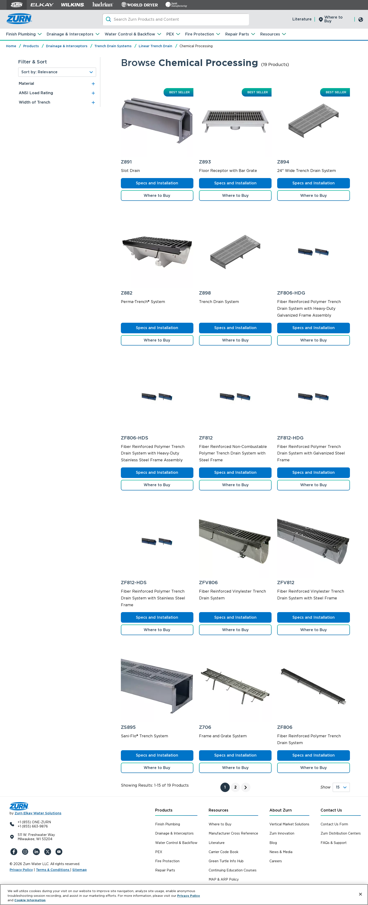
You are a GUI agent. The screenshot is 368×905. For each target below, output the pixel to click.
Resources (270, 34)
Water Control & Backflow (130, 34)
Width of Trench (34, 102)
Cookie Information (30, 900)
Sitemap (79, 870)
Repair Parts (237, 34)
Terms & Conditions (53, 870)
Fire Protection (199, 34)
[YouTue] (59, 851)
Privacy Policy (21, 870)
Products (31, 46)
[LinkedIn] (37, 851)
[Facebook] (14, 851)
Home (11, 46)
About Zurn (280, 810)
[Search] (175, 19)
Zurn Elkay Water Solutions (38, 813)
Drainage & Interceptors (70, 34)
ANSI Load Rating (36, 93)
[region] (184, 894)
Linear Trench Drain (155, 46)
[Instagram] (25, 851)
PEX (170, 34)
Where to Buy (333, 19)
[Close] (360, 894)
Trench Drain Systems (112, 46)
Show (325, 787)
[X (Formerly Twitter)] (48, 851)
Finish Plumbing (21, 34)
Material (26, 83)
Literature (302, 19)
